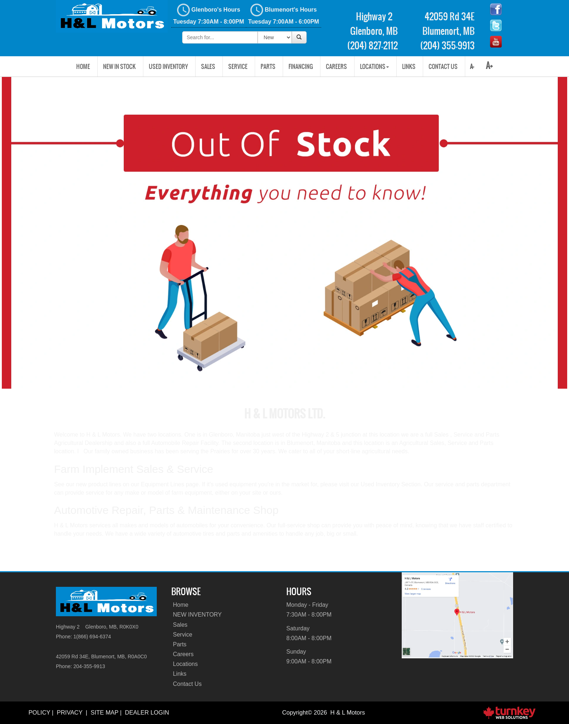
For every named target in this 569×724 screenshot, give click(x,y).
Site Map (105, 712)
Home (83, 66)
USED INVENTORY (168, 66)
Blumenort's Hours (283, 14)
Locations (185, 664)
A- (471, 66)
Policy (39, 712)
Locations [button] (374, 66)
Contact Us (443, 66)
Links (409, 66)
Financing (300, 66)
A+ (489, 65)
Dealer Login (147, 712)
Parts (268, 66)
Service (237, 66)
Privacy (69, 712)
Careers (336, 66)
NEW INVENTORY (197, 614)
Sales (208, 66)
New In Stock (119, 66)
